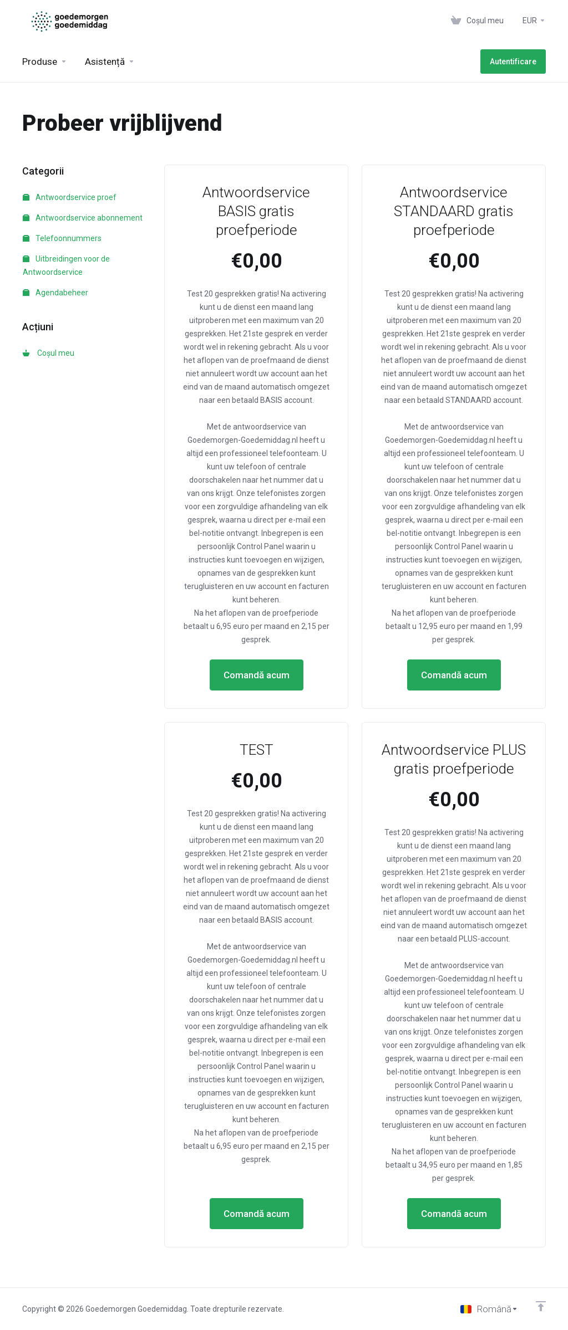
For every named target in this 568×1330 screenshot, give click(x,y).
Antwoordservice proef (69, 197)
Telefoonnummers (62, 238)
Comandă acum (257, 675)
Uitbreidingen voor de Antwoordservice (66, 265)
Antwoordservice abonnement (83, 217)
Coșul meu (48, 353)
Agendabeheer (55, 292)
